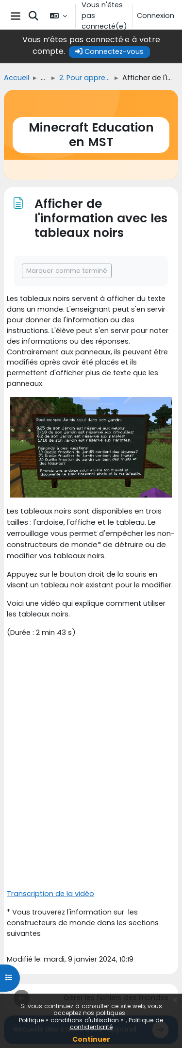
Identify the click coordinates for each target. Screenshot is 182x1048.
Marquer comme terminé (66, 270)
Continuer (91, 1039)
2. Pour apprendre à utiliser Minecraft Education (85, 78)
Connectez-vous (109, 51)
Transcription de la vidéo (50, 893)
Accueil (16, 78)
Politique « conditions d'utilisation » (72, 1020)
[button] (33, 16)
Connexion (155, 15)
